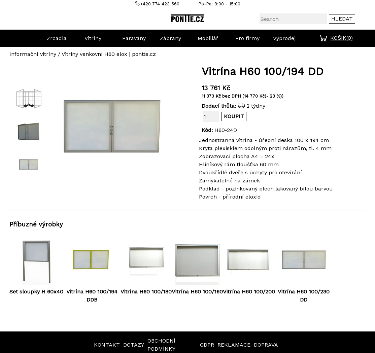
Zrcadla (57, 38)
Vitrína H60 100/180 (146, 291)
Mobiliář (208, 38)
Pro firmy (247, 38)
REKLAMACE (233, 345)
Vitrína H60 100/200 (249, 291)
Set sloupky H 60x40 (36, 291)
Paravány (134, 38)
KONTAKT (107, 345)
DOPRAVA (266, 345)
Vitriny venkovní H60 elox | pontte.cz (109, 54)
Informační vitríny (32, 54)
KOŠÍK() (341, 38)
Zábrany (170, 38)
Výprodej (284, 38)
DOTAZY (133, 345)
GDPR (207, 345)
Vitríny (92, 38)
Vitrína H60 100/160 (197, 291)
